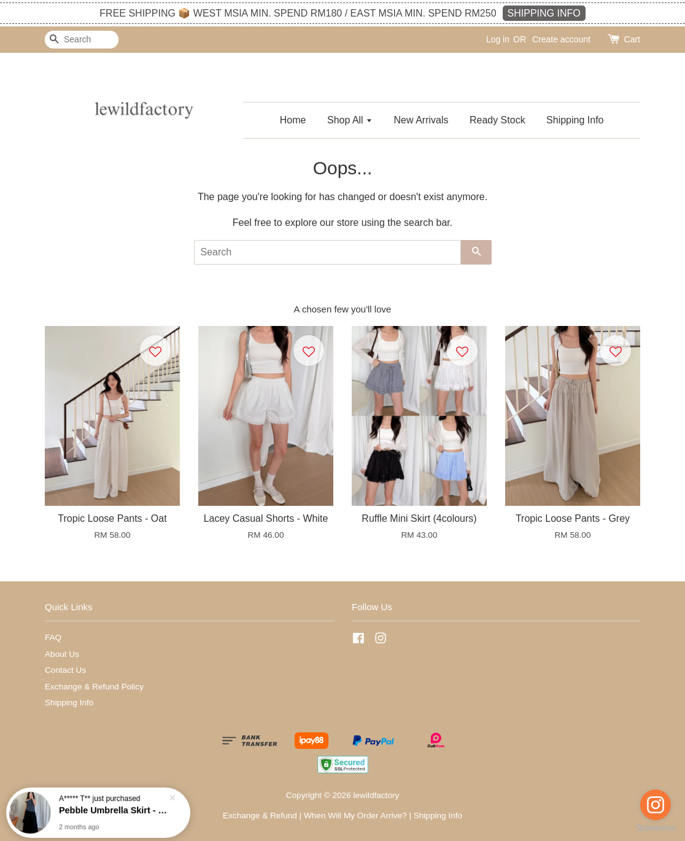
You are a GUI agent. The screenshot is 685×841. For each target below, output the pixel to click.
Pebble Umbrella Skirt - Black (113, 809)
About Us (62, 654)
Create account (561, 39)
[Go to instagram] (655, 804)
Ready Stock (497, 120)
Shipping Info (574, 120)
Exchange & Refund (260, 815)
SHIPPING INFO (544, 13)
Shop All (350, 120)
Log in (497, 39)
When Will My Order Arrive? (355, 815)
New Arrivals (421, 120)
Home (293, 120)
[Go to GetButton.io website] (655, 828)
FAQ (53, 637)
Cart (632, 39)
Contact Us (65, 670)
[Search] (81, 39)
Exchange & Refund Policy (94, 686)
